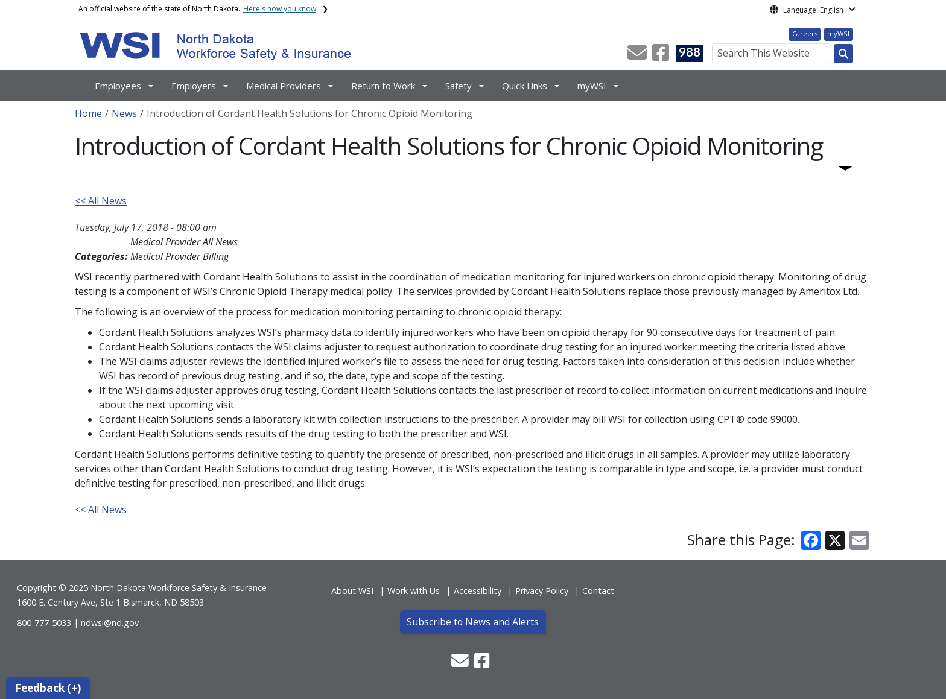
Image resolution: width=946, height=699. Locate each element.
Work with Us (413, 590)
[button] (638, 56)
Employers (193, 86)
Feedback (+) (48, 688)
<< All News (101, 200)
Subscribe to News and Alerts (473, 621)
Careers (804, 33)
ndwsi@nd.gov (110, 622)
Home (88, 113)
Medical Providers (283, 86)
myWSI (838, 33)
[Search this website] (843, 53)
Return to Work (383, 86)
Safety (458, 86)
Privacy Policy (541, 590)
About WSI (352, 590)
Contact (598, 590)
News (124, 113)
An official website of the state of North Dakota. (197, 9)
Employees (118, 86)
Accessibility (477, 590)
